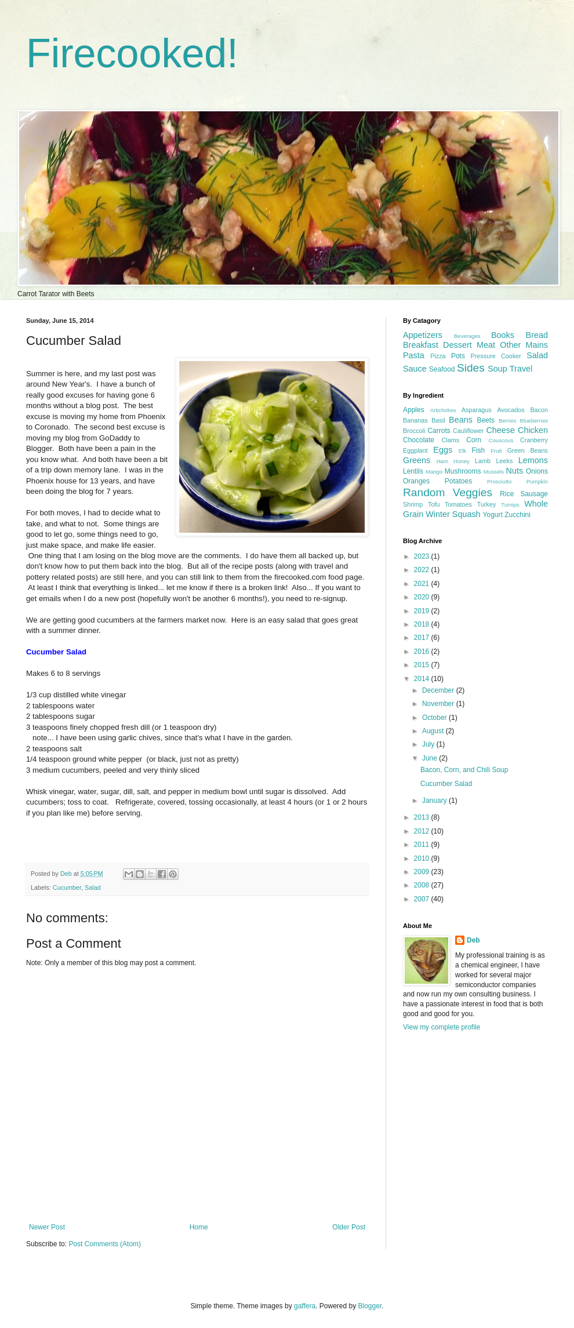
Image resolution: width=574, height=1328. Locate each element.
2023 (422, 556)
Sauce (415, 368)
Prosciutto (499, 481)
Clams (450, 439)
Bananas (415, 420)
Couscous (501, 440)
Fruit (496, 450)
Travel (521, 368)
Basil (438, 420)
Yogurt (493, 515)
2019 (422, 611)
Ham (442, 461)
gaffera (304, 1306)
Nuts (515, 470)
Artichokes (443, 410)
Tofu (433, 504)
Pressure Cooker (496, 355)
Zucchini (517, 515)
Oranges (416, 481)
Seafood (442, 369)
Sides (471, 368)
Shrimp (413, 504)
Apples (413, 410)
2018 (422, 624)
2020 (422, 597)
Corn (473, 440)
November (439, 704)
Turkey (486, 504)
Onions (537, 471)
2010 (422, 858)
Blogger (370, 1306)
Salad (93, 887)
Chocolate (418, 440)
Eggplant (415, 450)
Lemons (533, 460)
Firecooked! (132, 53)
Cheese (500, 430)
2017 (422, 638)
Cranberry (534, 439)
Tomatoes (458, 504)
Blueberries (533, 420)
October (435, 718)
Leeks (504, 460)
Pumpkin (537, 481)
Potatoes (458, 481)
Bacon (539, 409)
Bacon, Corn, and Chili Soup (464, 770)
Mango (434, 471)
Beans (461, 419)
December (439, 690)
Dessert (457, 345)
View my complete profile (441, 1027)
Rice (507, 494)
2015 (422, 665)
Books (502, 335)
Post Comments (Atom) (104, 1244)
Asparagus (477, 409)
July (429, 744)
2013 (422, 817)
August (434, 731)
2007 (422, 899)
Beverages (467, 336)
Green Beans (527, 450)
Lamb (483, 460)
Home (199, 1227)
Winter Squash (453, 514)
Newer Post (47, 1227)
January (435, 800)
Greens (416, 460)
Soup (497, 368)
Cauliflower (468, 430)
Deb (473, 940)
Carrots (438, 431)
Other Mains (524, 345)
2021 (422, 584)
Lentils (413, 471)
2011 (422, 845)
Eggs (442, 449)
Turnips (510, 504)
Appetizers (422, 335)
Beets (486, 420)
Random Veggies (447, 492)
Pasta (413, 355)
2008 (422, 885)
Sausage (534, 494)
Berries (507, 420)
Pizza (437, 355)
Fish (478, 450)
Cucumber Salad (446, 784)
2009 (422, 872)
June (430, 758)
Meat (486, 345)
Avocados (510, 409)
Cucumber (67, 887)
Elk (462, 450)
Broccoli (414, 430)
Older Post (348, 1227)
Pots (458, 356)
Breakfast (420, 345)
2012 (422, 831)
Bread (537, 335)
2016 (422, 651)
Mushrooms (463, 471)
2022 (422, 570)
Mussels (494, 471)
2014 (422, 679)
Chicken (533, 430)
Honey (461, 461)
